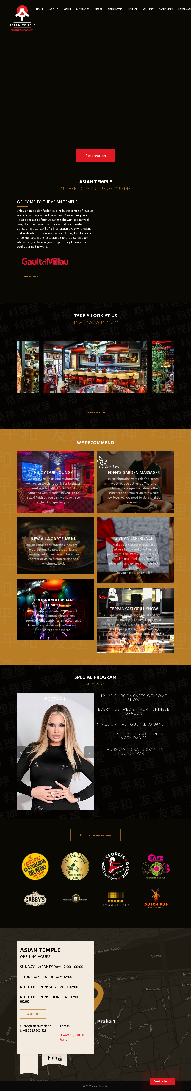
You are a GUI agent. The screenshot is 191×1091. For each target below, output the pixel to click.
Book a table (162, 1081)
